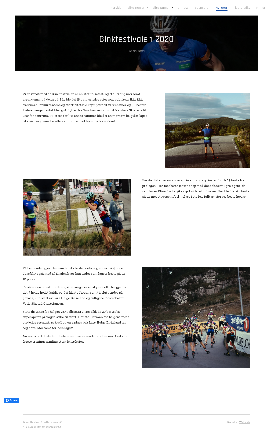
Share (11, 400)
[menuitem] (128, 7)
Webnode (244, 422)
